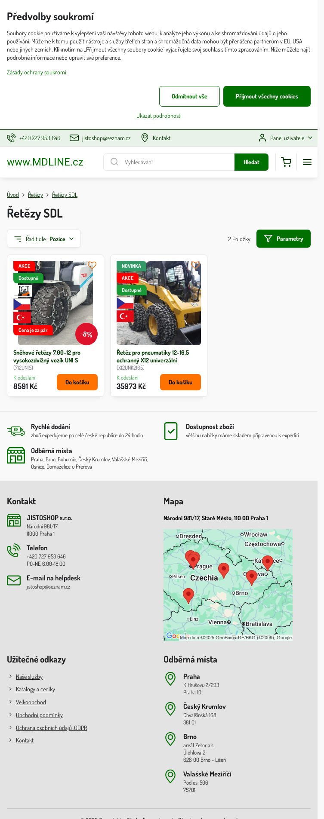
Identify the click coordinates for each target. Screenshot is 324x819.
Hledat (251, 162)
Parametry (283, 238)
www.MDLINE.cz (45, 162)
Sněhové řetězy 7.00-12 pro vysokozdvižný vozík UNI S (46, 356)
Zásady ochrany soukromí (36, 72)
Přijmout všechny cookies (267, 96)
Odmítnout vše (189, 96)
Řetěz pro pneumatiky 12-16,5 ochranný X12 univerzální (153, 356)
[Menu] (307, 162)
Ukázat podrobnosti (159, 115)
